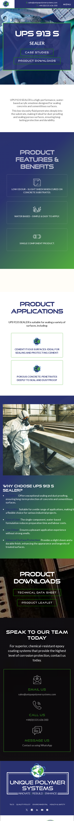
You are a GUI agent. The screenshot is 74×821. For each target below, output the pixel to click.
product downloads (37, 60)
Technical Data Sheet (37, 592)
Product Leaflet (37, 608)
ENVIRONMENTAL (40, 804)
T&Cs (12, 804)
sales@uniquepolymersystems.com (42, 2)
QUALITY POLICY (23, 804)
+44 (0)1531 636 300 (48, 5)
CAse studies (37, 52)
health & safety (57, 804)
